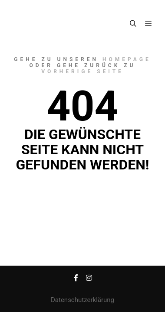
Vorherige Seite (82, 71)
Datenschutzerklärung (82, 300)
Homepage (126, 59)
